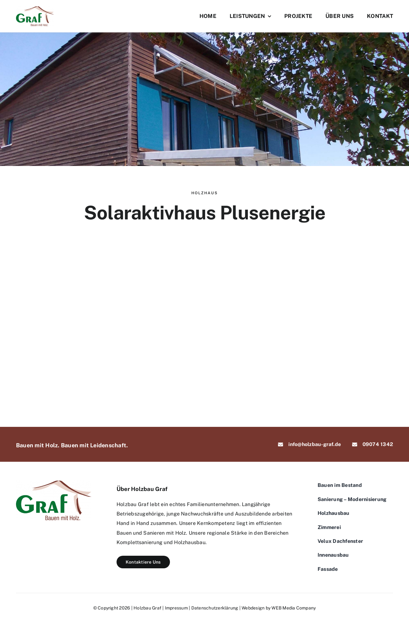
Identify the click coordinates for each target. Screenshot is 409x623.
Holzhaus (204, 193)
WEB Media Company (293, 607)
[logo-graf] (35, 9)
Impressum (176, 607)
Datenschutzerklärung (214, 607)
